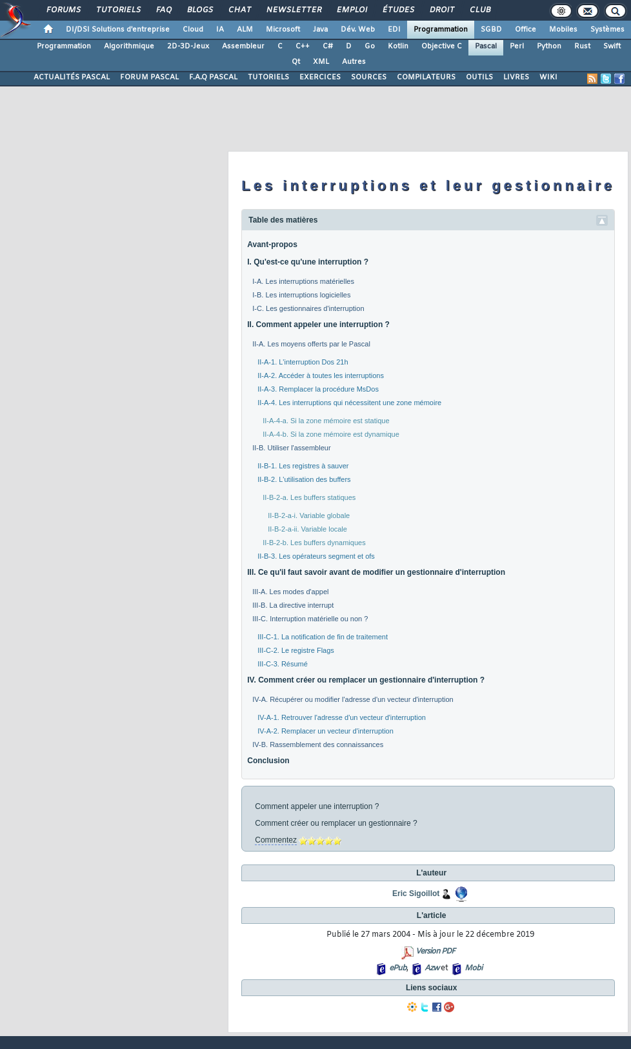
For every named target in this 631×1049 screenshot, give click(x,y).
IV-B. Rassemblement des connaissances (317, 744)
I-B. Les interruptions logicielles (301, 295)
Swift (612, 46)
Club (479, 10)
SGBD (491, 29)
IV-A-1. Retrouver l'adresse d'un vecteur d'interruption (341, 717)
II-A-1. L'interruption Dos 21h (302, 362)
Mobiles (563, 29)
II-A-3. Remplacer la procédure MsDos (318, 389)
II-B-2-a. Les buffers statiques (309, 497)
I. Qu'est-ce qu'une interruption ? (307, 261)
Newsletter (293, 10)
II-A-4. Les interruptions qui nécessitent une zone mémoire (349, 402)
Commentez (276, 839)
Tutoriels (117, 10)
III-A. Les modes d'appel (290, 591)
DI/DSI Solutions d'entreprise (118, 29)
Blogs (199, 10)
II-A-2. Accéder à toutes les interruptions (320, 375)
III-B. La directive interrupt (293, 605)
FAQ (163, 10)
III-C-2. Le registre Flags (295, 650)
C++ (302, 46)
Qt (296, 61)
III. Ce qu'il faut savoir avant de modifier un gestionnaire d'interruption (376, 572)
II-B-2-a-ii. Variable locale (307, 529)
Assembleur (243, 46)
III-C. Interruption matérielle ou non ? (310, 619)
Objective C (441, 46)
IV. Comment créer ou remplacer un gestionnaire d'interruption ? (366, 679)
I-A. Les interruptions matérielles (303, 281)
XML (321, 61)
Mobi (473, 968)
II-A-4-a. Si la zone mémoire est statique (326, 421)
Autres (354, 61)
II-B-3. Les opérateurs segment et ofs (316, 556)
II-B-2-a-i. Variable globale (309, 515)
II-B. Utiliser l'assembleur (291, 448)
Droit (441, 10)
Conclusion (268, 760)
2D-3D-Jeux (188, 46)
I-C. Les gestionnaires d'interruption (308, 308)
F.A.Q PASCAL (213, 77)
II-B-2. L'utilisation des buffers (303, 479)
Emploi (351, 10)
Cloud (193, 29)
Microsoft (283, 29)
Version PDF (435, 951)
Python (549, 46)
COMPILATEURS (426, 77)
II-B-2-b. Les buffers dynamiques (314, 542)
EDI (394, 29)
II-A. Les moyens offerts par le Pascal (311, 344)
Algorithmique (129, 46)
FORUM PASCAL (149, 77)
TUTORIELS (268, 77)
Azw (432, 968)
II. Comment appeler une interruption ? (318, 324)
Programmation (441, 29)
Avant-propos (272, 244)
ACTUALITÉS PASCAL (72, 77)
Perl (517, 46)
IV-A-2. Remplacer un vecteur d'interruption (325, 731)
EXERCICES (320, 77)
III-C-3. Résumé (282, 664)
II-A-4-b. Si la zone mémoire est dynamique (331, 434)
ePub (397, 968)
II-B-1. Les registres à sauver (302, 466)
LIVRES (516, 77)
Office (525, 29)
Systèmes (607, 29)
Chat (239, 10)
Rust (582, 46)
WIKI (548, 77)
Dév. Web (358, 29)
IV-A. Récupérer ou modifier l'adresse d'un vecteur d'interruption (352, 699)
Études (398, 10)
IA (220, 29)
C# (328, 46)
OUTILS (479, 77)
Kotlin (398, 46)
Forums (63, 10)
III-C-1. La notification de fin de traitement (322, 637)
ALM (245, 29)
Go (370, 46)
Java (320, 29)
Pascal (486, 46)
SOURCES (368, 77)
